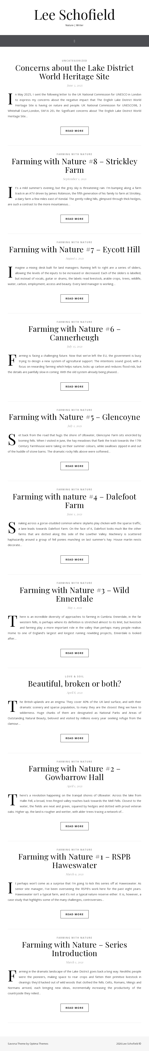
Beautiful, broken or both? (74, 683)
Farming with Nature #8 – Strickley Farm (75, 165)
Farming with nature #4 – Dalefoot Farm (74, 500)
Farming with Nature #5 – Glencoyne (74, 416)
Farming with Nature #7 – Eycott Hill (74, 249)
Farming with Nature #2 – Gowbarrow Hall (74, 772)
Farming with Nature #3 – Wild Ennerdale (75, 594)
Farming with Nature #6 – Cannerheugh (74, 332)
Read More (75, 130)
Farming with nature (74, 154)
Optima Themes (39, 1043)
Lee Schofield (74, 14)
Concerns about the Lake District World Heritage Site (74, 71)
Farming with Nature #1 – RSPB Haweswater (74, 860)
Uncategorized (74, 60)
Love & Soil (74, 676)
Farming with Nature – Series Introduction (74, 948)
